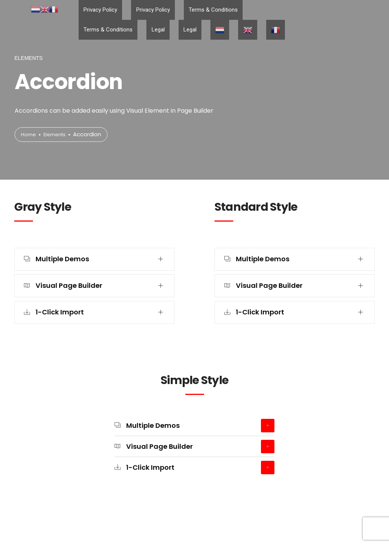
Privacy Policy (95, 10)
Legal (286, 10)
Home (29, 134)
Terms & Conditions (188, 10)
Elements (58, 134)
